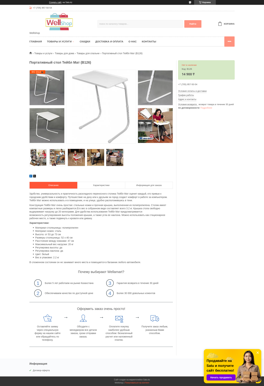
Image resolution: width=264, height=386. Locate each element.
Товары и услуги (59, 41)
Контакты (149, 41)
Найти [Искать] (192, 24)
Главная (35, 41)
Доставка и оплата (109, 41)
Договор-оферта (41, 370)
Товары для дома (64, 53)
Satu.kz (146, 379)
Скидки (85, 41)
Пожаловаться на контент (137, 383)
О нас (132, 41)
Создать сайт (55, 2)
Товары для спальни (88, 53)
